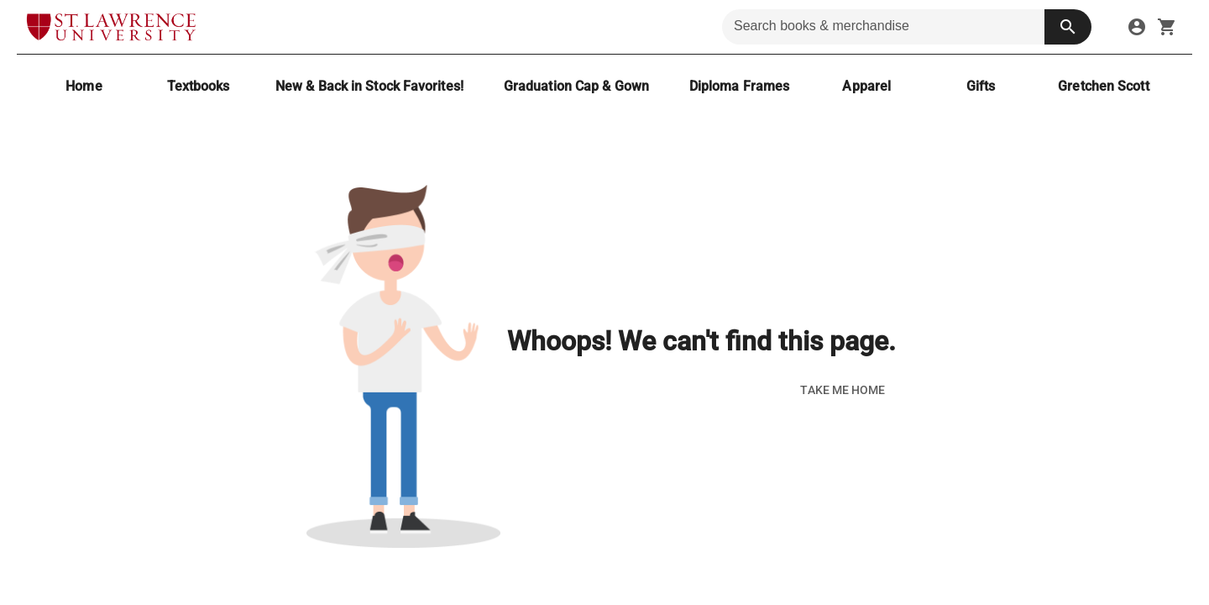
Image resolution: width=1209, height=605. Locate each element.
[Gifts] (980, 86)
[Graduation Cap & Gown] (576, 86)
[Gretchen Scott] (1103, 86)
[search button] (1067, 27)
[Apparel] (866, 86)
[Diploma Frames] (739, 86)
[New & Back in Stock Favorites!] (369, 86)
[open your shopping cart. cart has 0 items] (1167, 27)
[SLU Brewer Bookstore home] (111, 27)
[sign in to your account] (1137, 27)
